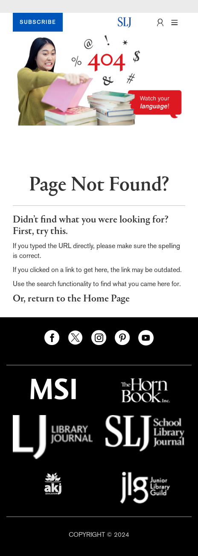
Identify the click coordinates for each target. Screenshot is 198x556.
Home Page (106, 299)
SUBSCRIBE (38, 22)
